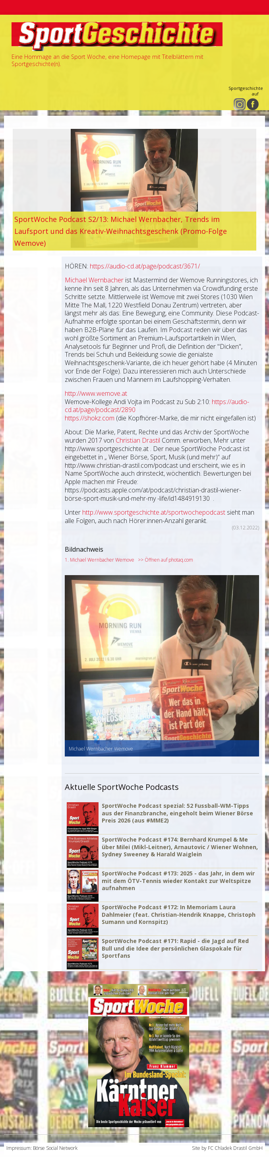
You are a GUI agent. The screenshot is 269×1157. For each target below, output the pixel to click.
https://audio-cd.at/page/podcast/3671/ (145, 266)
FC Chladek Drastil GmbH (235, 1148)
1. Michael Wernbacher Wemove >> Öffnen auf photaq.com (129, 559)
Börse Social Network (55, 1148)
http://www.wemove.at (96, 393)
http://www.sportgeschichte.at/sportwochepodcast (153, 512)
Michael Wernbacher (94, 280)
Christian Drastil (138, 440)
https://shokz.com (89, 418)
